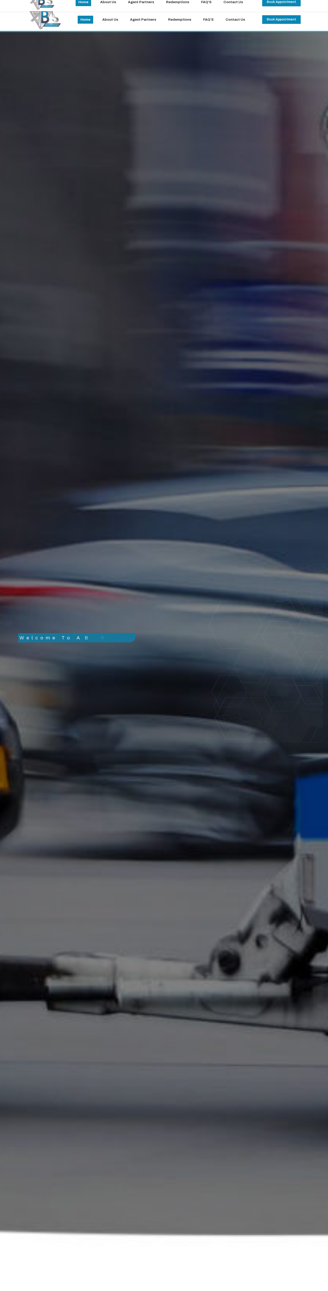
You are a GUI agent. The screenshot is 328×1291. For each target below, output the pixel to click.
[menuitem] (85, 20)
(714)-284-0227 (89, 4)
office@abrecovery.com (48, 4)
